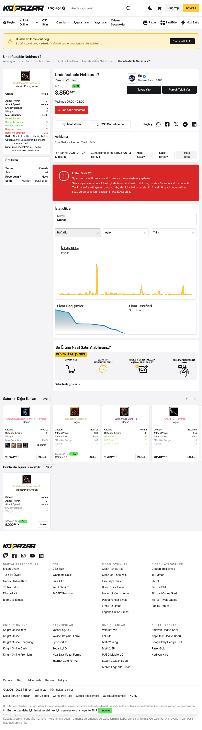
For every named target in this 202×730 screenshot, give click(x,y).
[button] (195, 399)
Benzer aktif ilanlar (182, 41)
